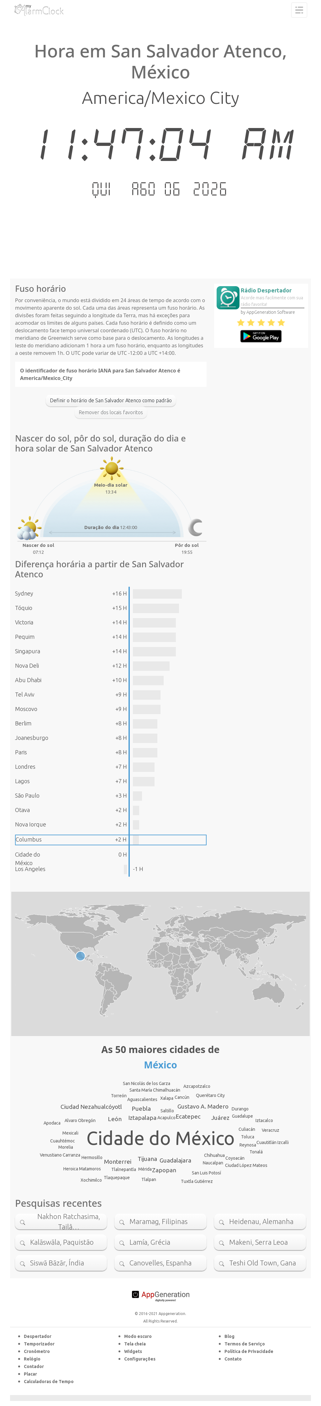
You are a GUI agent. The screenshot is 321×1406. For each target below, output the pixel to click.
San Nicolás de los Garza (146, 1083)
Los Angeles (30, 869)
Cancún (182, 1097)
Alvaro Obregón (80, 1120)
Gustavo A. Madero (203, 1106)
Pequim (24, 637)
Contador (34, 1366)
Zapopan (164, 1170)
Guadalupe (242, 1116)
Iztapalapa (142, 1117)
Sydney (24, 593)
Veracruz (270, 1130)
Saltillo (167, 1110)
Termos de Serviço (244, 1343)
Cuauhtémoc (62, 1140)
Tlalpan (148, 1179)
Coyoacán (235, 1158)
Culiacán (247, 1129)
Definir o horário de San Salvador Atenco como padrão (111, 400)
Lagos (22, 781)
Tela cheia (135, 1343)
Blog (229, 1336)
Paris (21, 752)
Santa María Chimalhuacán (154, 1090)
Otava (22, 810)
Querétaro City (210, 1095)
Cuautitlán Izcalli (272, 1142)
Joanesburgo (31, 738)
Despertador (37, 1336)
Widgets (133, 1351)
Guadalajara (175, 1160)
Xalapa (166, 1098)
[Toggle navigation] (299, 10)
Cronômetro (37, 1351)
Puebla (141, 1108)
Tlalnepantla (123, 1169)
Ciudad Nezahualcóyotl (91, 1106)
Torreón (119, 1095)
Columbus (29, 839)
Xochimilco (91, 1180)
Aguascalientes (142, 1099)
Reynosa (247, 1144)
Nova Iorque (30, 824)
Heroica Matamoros (82, 1168)
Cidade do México (161, 1138)
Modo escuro (138, 1336)
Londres (25, 766)
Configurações (139, 1358)
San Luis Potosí (206, 1172)
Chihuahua (214, 1155)
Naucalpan (213, 1162)
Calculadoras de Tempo (49, 1381)
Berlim (23, 723)
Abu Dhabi (28, 680)
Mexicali (70, 1133)
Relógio (32, 1358)
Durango (240, 1108)
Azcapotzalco (196, 1086)
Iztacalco (264, 1120)
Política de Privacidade (248, 1351)
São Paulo (27, 795)
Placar (30, 1374)
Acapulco (166, 1117)
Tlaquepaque (117, 1177)
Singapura (27, 651)
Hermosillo (92, 1157)
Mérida (145, 1169)
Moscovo (26, 709)
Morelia (65, 1147)
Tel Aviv (24, 694)
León (115, 1118)
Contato (233, 1358)
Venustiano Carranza (60, 1154)
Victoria (24, 622)
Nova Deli (27, 665)
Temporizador (39, 1343)
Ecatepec (188, 1116)
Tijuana (147, 1158)
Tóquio (23, 608)
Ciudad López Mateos (246, 1165)
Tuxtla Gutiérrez (197, 1181)
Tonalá (256, 1151)
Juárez (220, 1117)
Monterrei (117, 1161)
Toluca (247, 1136)
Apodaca (52, 1122)
